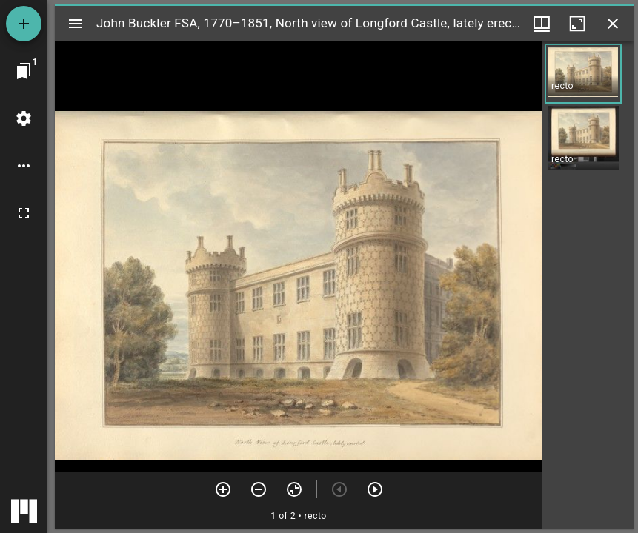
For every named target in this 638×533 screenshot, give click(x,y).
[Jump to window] (23, 71)
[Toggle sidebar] (75, 23)
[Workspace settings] (23, 118)
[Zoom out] (258, 489)
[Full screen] (23, 213)
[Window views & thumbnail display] (541, 23)
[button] (583, 73)
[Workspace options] (23, 166)
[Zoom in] (223, 489)
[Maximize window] (577, 23)
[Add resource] (23, 23)
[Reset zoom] (294, 489)
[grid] (588, 285)
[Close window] (613, 23)
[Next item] (375, 489)
